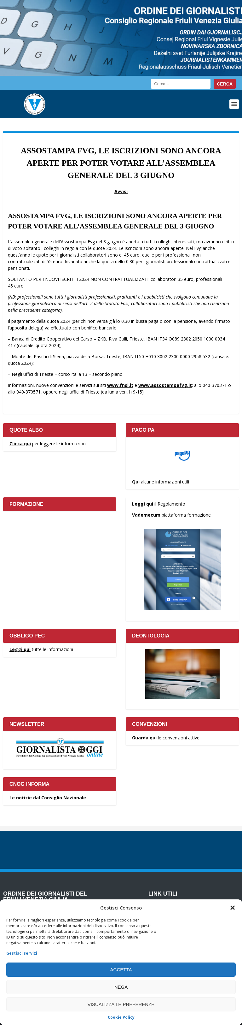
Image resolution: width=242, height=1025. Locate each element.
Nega (121, 987)
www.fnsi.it (120, 385)
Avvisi (121, 191)
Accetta (121, 969)
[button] (232, 907)
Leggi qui (142, 504)
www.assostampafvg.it (165, 385)
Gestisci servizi (21, 953)
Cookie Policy (121, 1017)
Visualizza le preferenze (121, 1004)
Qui (136, 482)
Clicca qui (20, 444)
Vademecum (146, 515)
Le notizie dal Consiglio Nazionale (47, 798)
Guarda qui (144, 738)
